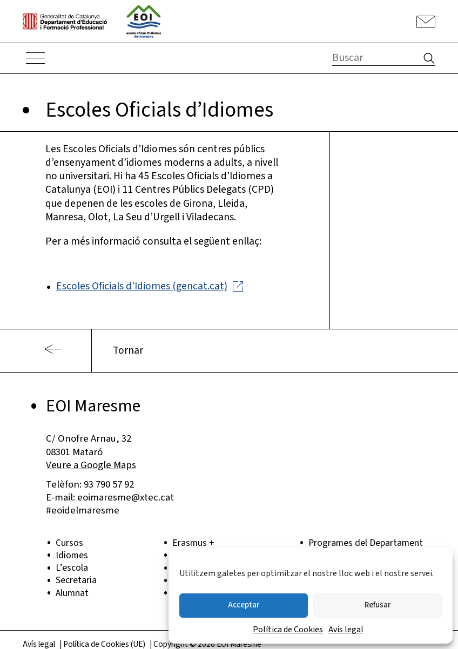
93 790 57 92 (109, 484)
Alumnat (72, 593)
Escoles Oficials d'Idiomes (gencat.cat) (141, 286)
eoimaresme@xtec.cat (125, 497)
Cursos (69, 543)
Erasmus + (193, 543)
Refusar (377, 605)
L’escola (72, 567)
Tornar (128, 350)
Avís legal (345, 630)
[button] (427, 60)
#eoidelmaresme (82, 510)
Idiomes (72, 555)
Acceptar (243, 605)
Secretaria (76, 580)
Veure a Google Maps (91, 465)
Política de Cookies (288, 630)
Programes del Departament (365, 543)
